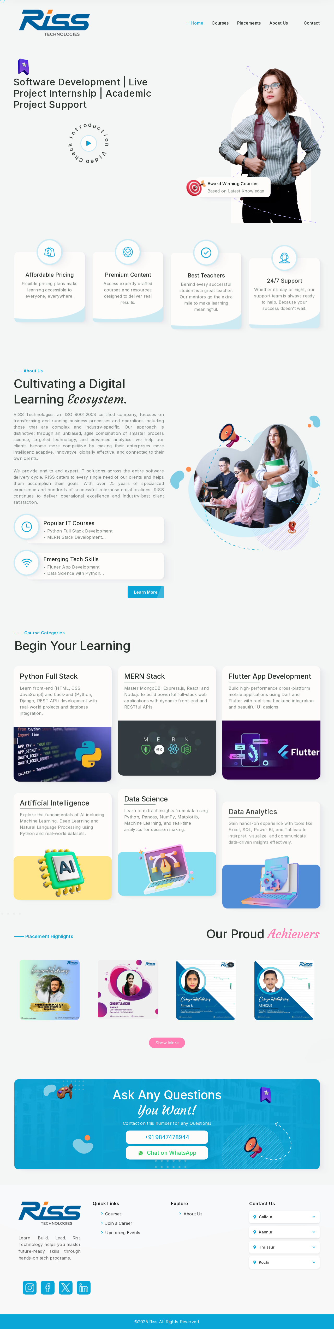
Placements (249, 23)
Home (197, 23)
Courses (220, 23)
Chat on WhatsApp (167, 1153)
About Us (278, 23)
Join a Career (116, 1223)
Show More (167, 1042)
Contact (312, 23)
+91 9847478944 (167, 1137)
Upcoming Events (120, 1232)
